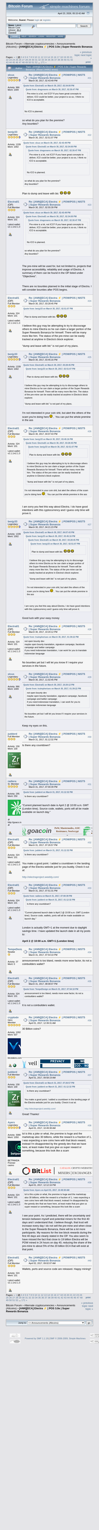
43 (7, 62)
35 (49, 59)
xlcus (11, 74)
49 (26, 62)
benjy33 (12, 131)
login (37, 20)
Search (32, 36)
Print (88, 62)
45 (13, 62)
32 (39, 59)
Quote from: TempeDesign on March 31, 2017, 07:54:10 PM (50, 989)
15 (51, 57)
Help (24, 36)
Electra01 (13, 201)
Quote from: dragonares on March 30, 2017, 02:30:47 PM (52, 89)
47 (20, 62)
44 (10, 62)
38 (58, 59)
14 (48, 57)
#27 (89, 524)
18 (61, 57)
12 (42, 57)
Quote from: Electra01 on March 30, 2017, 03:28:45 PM (48, 365)
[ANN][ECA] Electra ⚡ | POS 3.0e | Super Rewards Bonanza (55, 46)
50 (30, 62)
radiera (12, 781)
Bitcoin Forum (14, 43)
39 (62, 59)
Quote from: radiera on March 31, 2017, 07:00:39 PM (47, 896)
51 (33, 62)
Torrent (12, 32)
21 (71, 57)
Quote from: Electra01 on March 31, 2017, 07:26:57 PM (48, 1083)
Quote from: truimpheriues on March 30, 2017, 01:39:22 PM (51, 637)
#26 (89, 431)
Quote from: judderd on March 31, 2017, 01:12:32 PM (48, 792)
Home (15, 36)
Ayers (11, 1122)
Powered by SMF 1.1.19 (36, 1338)
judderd (12, 733)
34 (46, 59)
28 (26, 59)
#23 (89, 205)
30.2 (19, 30)
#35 (89, 981)
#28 (89, 629)
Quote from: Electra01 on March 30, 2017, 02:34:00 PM (48, 86)
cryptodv (13, 1017)
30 (33, 59)
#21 (89, 78)
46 (17, 62)
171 (43, 62)
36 (52, 59)
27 (23, 59)
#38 (89, 1125)
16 (55, 57)
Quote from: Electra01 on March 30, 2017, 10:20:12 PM (48, 685)
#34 (89, 952)
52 (36, 62)
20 (68, 57)
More (60, 36)
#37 (89, 1075)
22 (7, 59)
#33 (89, 888)
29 (30, 59)
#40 (89, 1260)
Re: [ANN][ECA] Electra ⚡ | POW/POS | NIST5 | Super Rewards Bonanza (57, 76)
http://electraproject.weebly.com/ (40, 876)
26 (20, 59)
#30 (89, 737)
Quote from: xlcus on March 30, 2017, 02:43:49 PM (46, 143)
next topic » (89, 1307)
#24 (89, 301)
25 (17, 59)
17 (58, 57)
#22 (89, 135)
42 (71, 59)
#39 (89, 1182)
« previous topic (87, 1304)
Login (41, 36)
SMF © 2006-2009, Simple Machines (68, 1338)
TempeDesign (16, 949)
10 (35, 57)
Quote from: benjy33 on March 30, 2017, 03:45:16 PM (48, 439)
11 (39, 57)
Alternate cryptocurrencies (39, 43)
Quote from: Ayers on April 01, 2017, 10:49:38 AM (46, 1190)
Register (50, 36)
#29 (89, 677)
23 (10, 59)
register (46, 20)
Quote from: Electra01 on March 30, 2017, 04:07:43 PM (48, 532)
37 (55, 59)
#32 (89, 842)
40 (65, 59)
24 (13, 59)
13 (45, 57)
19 (64, 57)
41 (68, 59)
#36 (89, 1020)
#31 (89, 784)
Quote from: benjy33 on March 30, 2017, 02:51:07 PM (48, 309)
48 (23, 62)
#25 (89, 357)
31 (36, 59)
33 (42, 59)
